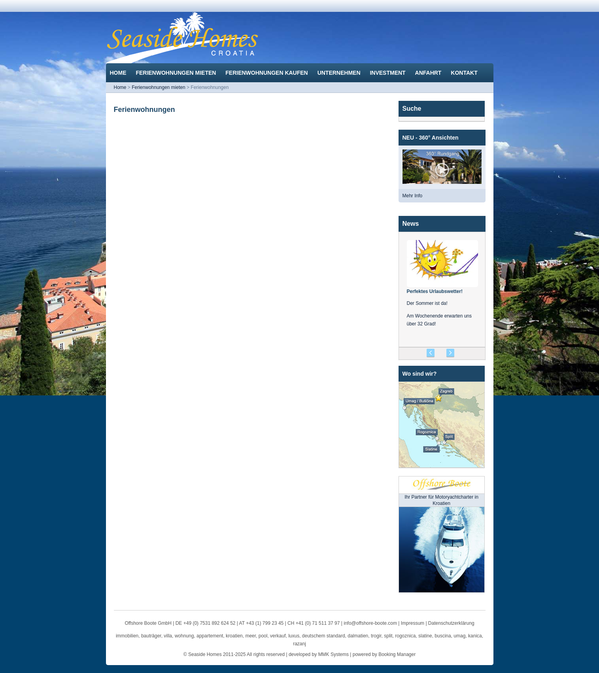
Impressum (412, 623)
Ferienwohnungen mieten (176, 73)
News (410, 223)
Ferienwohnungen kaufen (267, 73)
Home (119, 73)
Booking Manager (397, 654)
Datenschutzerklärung (451, 623)
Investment (388, 73)
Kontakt (465, 73)
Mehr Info (412, 195)
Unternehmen (339, 73)
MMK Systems (333, 654)
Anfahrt (429, 73)
